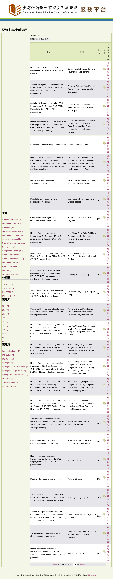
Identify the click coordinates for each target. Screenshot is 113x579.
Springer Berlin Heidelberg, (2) (15, 367)
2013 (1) (5, 325)
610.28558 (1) (8, 292)
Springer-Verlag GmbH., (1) (14, 371)
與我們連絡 (91, 575)
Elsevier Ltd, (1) (9, 386)
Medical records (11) (11, 274)
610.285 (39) (7, 284)
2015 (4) (5, 310)
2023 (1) (5, 341)
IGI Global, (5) (8, 355)
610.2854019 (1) (9, 296)
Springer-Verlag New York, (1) (15, 374)
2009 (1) (5, 329)
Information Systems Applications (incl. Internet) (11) (11, 266)
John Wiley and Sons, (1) (13, 382)
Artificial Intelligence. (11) (13, 259)
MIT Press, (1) (8, 378)
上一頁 (54, 564)
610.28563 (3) (8, 288)
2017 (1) (5, 321)
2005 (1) (5, 318)
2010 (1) (5, 333)
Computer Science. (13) (12, 251)
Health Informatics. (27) (12, 220)
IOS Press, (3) (8, 359)
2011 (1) (5, 337)
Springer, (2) (7, 363)
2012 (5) (5, 306)
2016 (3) (5, 314)
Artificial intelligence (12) (12, 255)
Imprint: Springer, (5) (11, 351)
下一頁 (82, 564)
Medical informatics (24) (12, 231)
